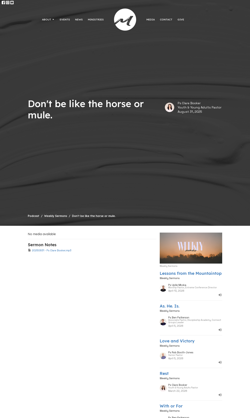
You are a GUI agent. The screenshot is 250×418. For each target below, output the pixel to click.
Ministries (96, 19)
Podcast (33, 216)
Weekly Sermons (55, 216)
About (48, 19)
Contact (166, 19)
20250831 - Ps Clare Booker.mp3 (49, 250)
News (79, 19)
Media (150, 19)
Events (65, 19)
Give (180, 19)
